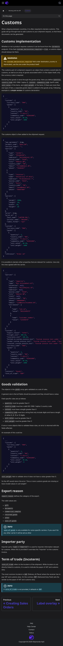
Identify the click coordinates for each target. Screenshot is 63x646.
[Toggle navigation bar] (3, 2)
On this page (7, 16)
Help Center (31, 626)
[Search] (59, 3)
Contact (31, 630)
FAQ (31, 623)
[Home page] (3, 10)
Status (31, 633)
